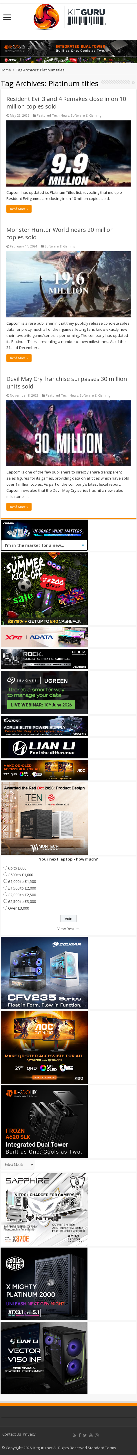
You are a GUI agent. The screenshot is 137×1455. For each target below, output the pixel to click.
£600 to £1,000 (20, 874)
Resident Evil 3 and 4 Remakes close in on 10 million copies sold (66, 102)
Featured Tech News (53, 115)
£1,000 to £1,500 (22, 881)
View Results (68, 928)
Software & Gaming (86, 115)
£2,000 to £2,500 (22, 894)
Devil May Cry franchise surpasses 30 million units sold (66, 382)
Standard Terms (102, 1447)
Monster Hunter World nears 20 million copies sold (60, 233)
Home (6, 70)
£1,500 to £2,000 (22, 888)
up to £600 (17, 868)
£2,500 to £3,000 (22, 901)
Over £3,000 (18, 908)
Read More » (19, 209)
